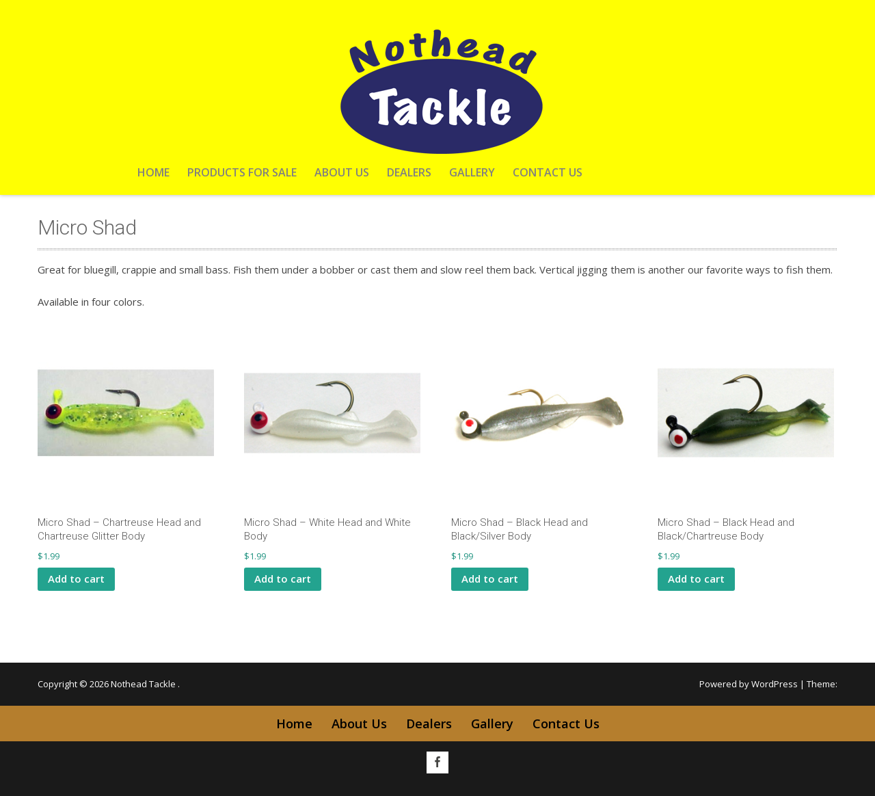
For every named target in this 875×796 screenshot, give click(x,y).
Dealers (409, 172)
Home (153, 172)
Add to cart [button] (76, 578)
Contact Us (547, 172)
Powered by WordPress (748, 684)
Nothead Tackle (144, 684)
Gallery (472, 172)
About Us (341, 172)
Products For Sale (242, 172)
